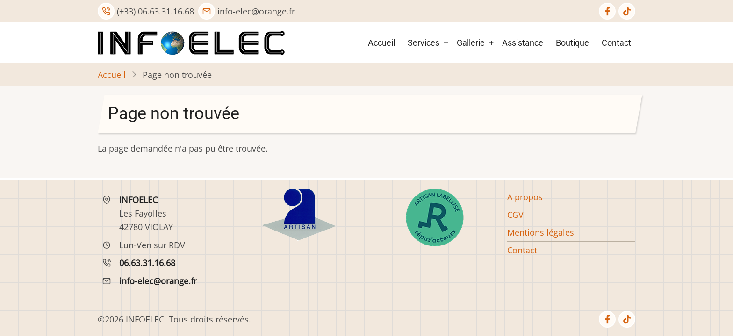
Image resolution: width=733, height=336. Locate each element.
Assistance (522, 43)
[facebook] (607, 11)
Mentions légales (540, 232)
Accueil (381, 43)
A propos (525, 197)
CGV (515, 214)
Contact (616, 43)
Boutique (572, 43)
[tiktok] (626, 11)
